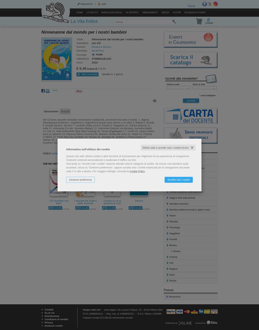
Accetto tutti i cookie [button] (178, 179)
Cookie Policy (137, 171)
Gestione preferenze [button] (80, 179)
